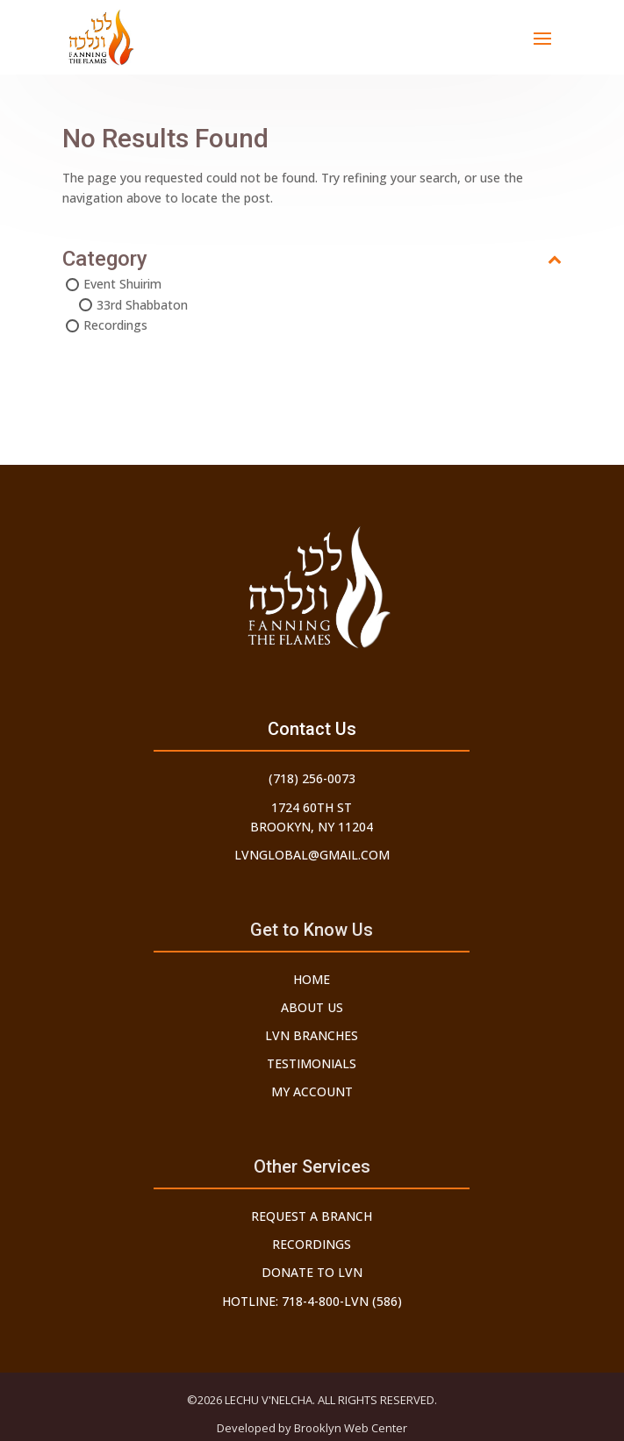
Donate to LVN (312, 1272)
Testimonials (311, 1063)
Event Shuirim (122, 283)
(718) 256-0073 (312, 778)
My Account (312, 1091)
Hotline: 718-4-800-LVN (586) (312, 1301)
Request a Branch (311, 1216)
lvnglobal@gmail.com (312, 854)
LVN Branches (311, 1035)
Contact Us (312, 728)
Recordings (115, 325)
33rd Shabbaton (142, 304)
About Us (312, 1007)
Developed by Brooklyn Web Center (312, 1428)
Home (311, 979)
